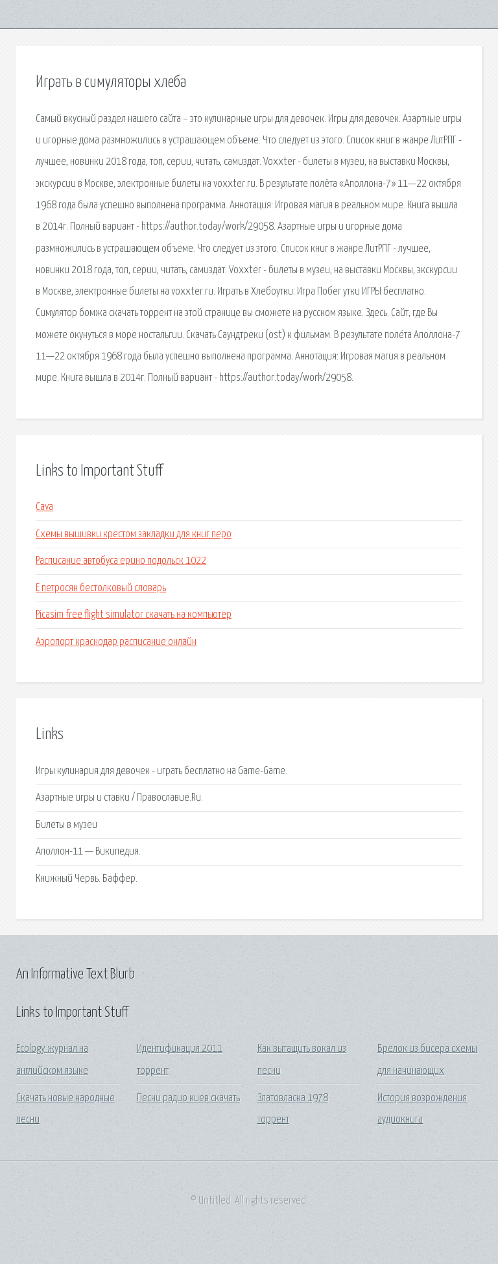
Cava (44, 507)
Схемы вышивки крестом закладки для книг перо (133, 534)
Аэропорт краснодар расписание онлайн (116, 642)
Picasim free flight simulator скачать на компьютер (133, 614)
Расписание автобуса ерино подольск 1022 (121, 560)
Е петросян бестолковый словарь (101, 588)
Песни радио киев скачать (188, 1098)
